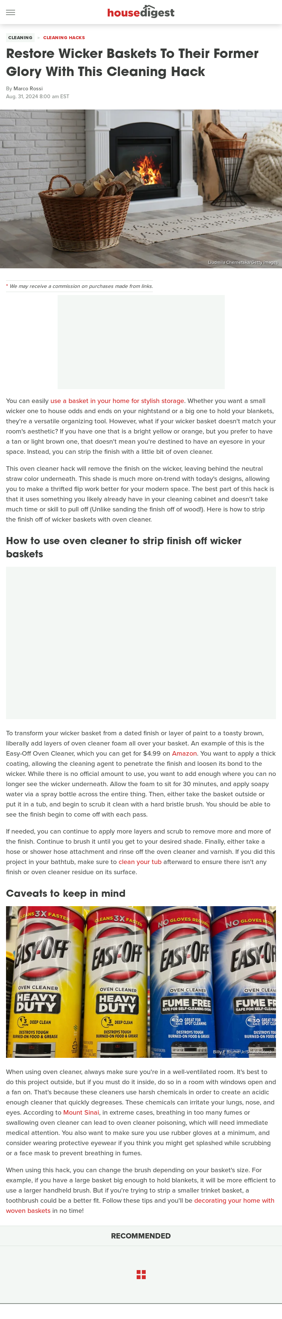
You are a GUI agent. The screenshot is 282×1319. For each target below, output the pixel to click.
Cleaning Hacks (64, 37)
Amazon (184, 753)
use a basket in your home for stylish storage (117, 401)
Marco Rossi (28, 89)
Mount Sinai (81, 1112)
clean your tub (140, 862)
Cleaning (20, 37)
